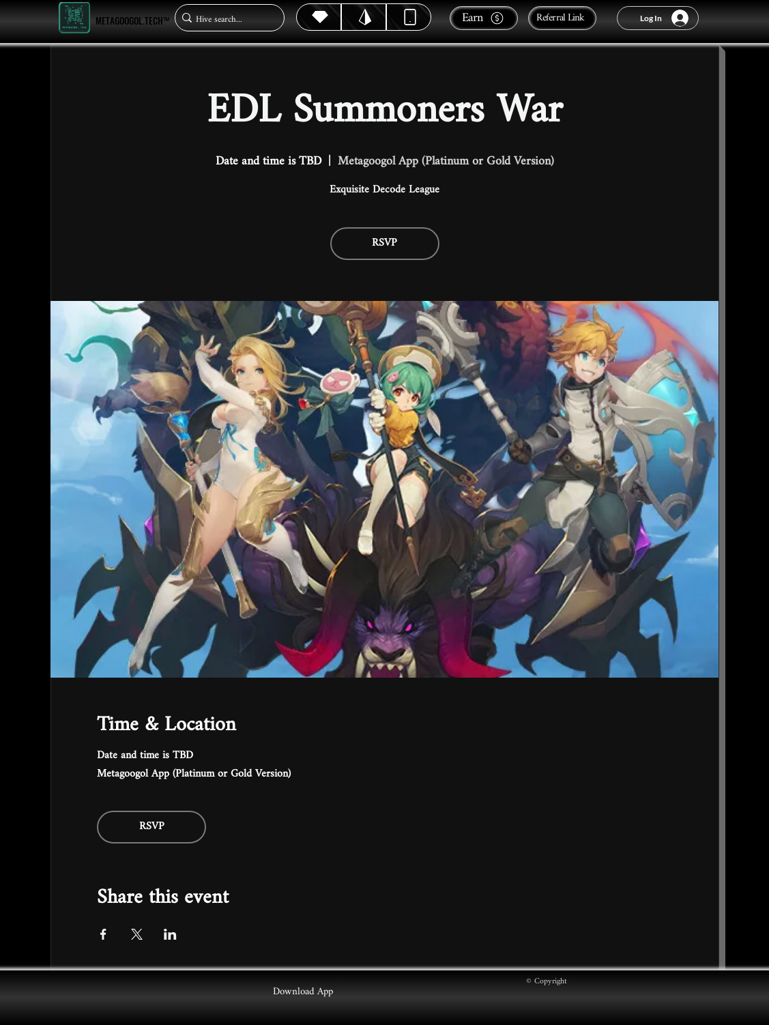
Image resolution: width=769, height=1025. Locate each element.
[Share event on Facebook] (103, 934)
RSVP (384, 243)
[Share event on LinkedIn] (170, 934)
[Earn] (484, 18)
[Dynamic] (408, 17)
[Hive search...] (225, 19)
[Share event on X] (136, 934)
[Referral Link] (562, 18)
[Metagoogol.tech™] (74, 18)
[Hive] (318, 17)
